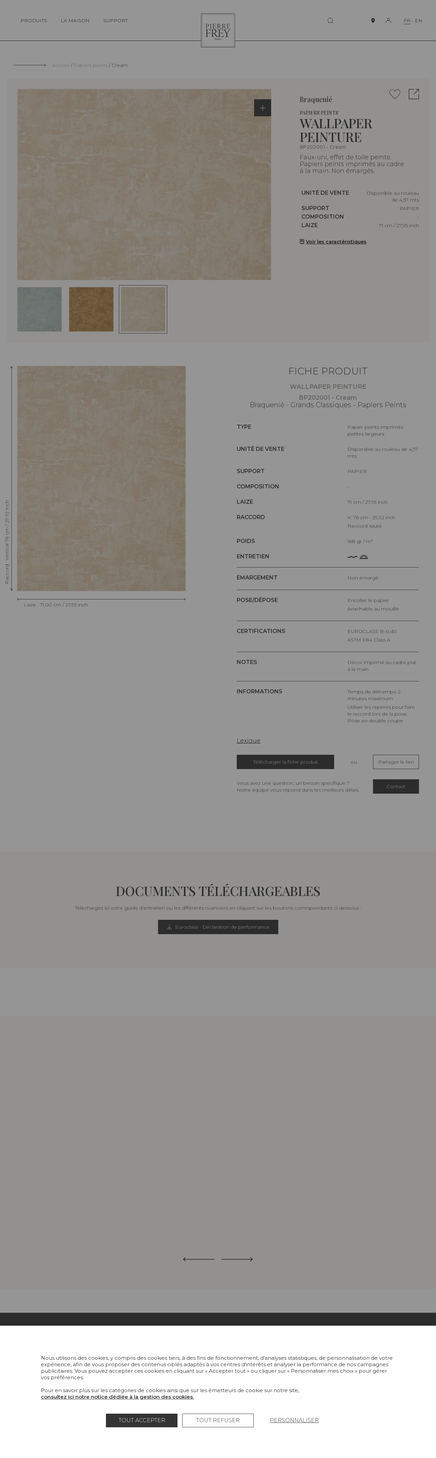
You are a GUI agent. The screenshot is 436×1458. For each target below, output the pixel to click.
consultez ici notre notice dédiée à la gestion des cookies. (117, 1397)
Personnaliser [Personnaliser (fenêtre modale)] (294, 1420)
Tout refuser (218, 1420)
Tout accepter (142, 1420)
